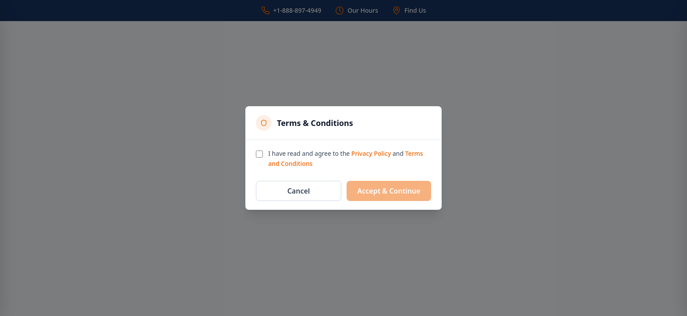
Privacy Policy (371, 153)
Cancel (298, 191)
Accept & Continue (389, 191)
